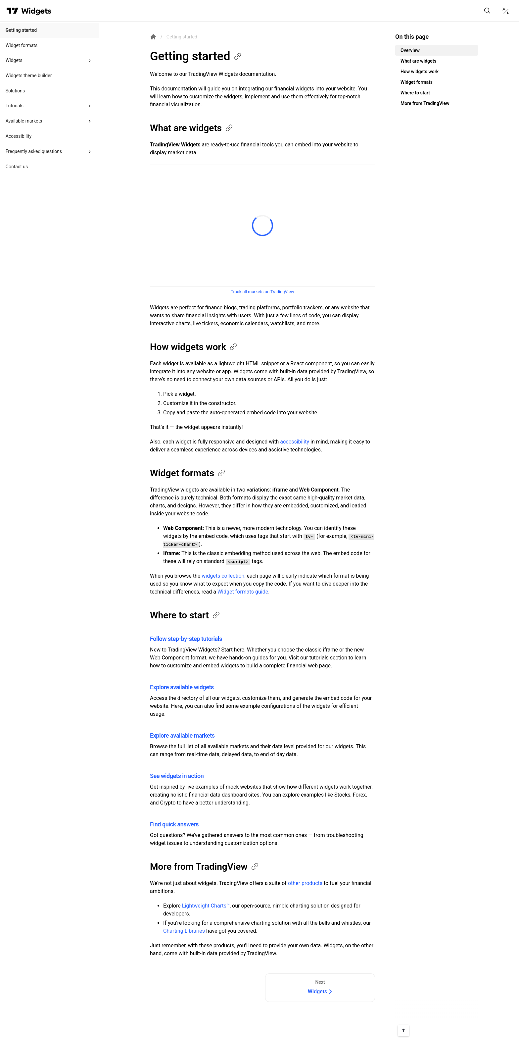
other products (305, 883)
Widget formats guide (242, 592)
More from (205, 866)
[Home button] (36, 11)
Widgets (14, 60)
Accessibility (18, 136)
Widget (188, 473)
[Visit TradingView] (13, 10)
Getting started (21, 30)
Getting (196, 56)
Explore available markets (182, 735)
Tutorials (15, 105)
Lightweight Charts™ (206, 906)
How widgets (194, 346)
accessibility (294, 442)
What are (192, 128)
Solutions (15, 90)
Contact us (17, 166)
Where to (185, 615)
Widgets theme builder (29, 75)
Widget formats (21, 45)
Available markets (24, 121)
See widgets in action (177, 775)
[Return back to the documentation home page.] (153, 36)
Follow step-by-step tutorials (186, 638)
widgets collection (223, 576)
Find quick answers (174, 824)
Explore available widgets (182, 687)
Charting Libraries (184, 931)
